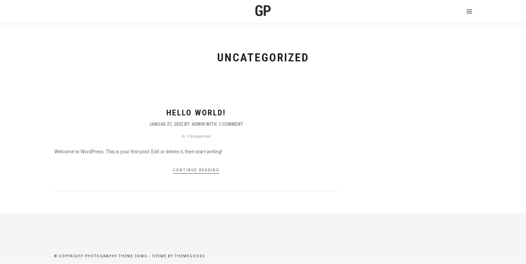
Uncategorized (199, 136)
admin (198, 124)
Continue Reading (196, 170)
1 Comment (231, 124)
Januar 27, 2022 (166, 124)
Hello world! (196, 112)
